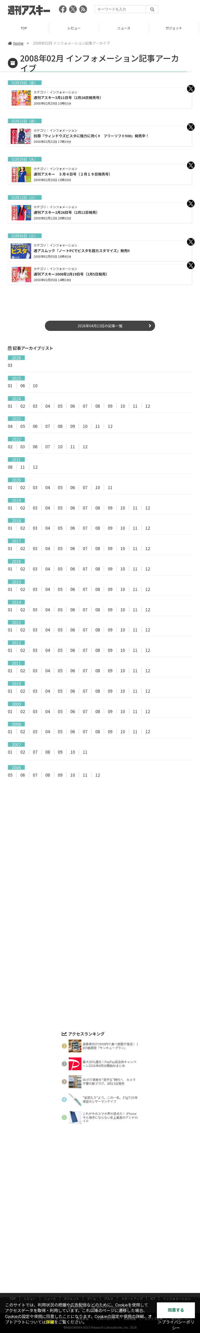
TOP (25, 28)
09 (110, 406)
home (15, 43)
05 (60, 406)
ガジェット (175, 28)
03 (10, 365)
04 (47, 406)
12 (147, 406)
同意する (176, 1310)
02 (22, 406)
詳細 (50, 1322)
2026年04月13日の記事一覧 (100, 325)
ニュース (124, 28)
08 (97, 406)
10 (35, 385)
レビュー (75, 28)
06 (22, 385)
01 (10, 385)
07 (85, 406)
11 (135, 406)
